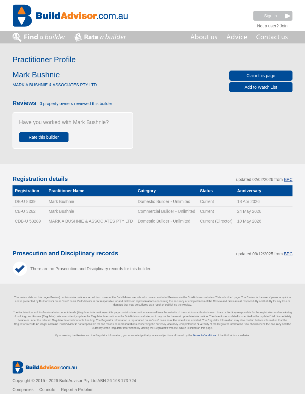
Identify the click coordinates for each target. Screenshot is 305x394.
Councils (47, 389)
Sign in (277, 15)
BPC (288, 179)
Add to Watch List (261, 87)
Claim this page (261, 75)
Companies (23, 389)
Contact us (272, 37)
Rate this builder (44, 137)
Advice (236, 37)
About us (203, 37)
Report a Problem (77, 389)
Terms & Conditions (204, 335)
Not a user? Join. (273, 25)
